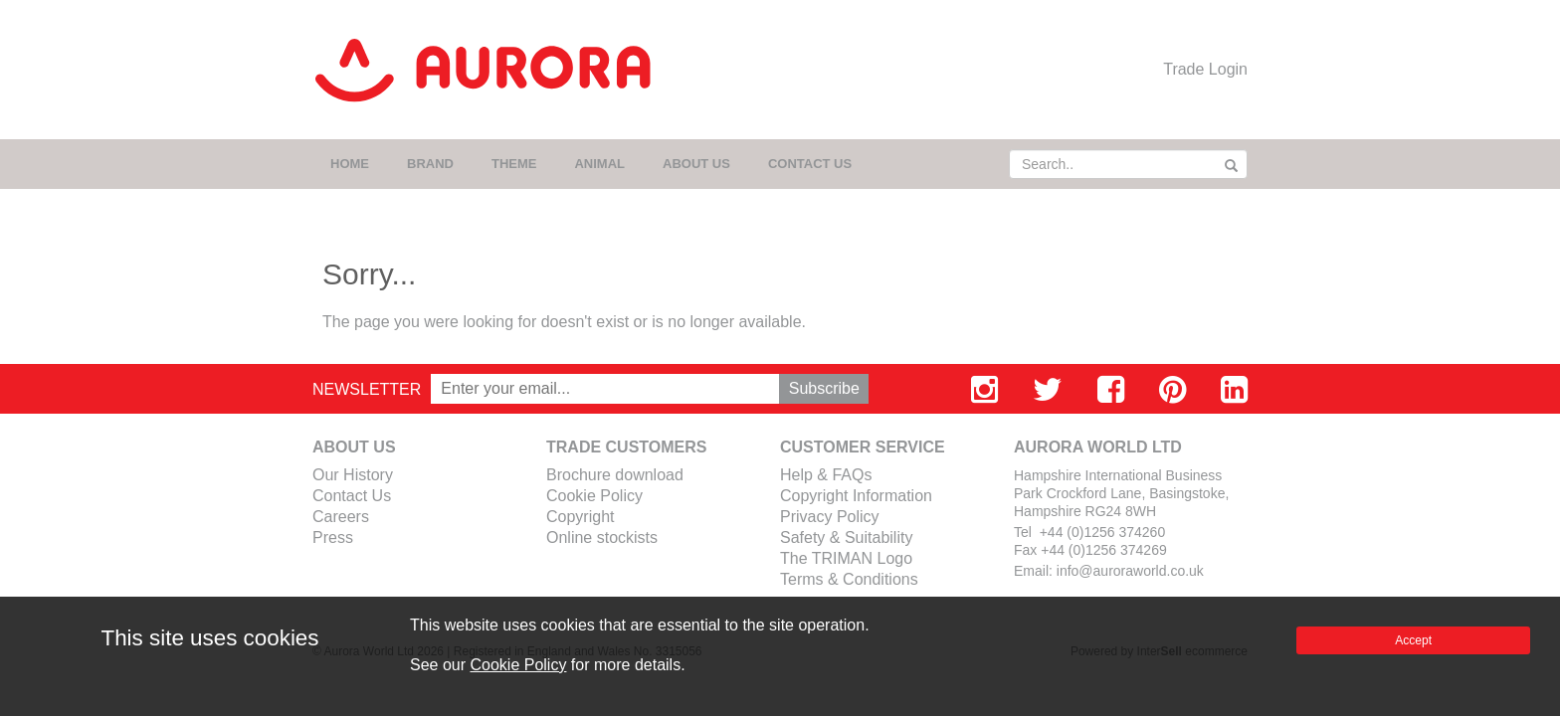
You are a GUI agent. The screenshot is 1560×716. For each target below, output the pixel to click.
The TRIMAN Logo (846, 558)
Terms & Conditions (849, 579)
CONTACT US (810, 163)
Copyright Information (856, 495)
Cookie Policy (594, 495)
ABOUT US (696, 163)
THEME (514, 163)
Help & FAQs (826, 474)
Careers (340, 516)
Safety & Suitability (846, 537)
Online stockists (602, 537)
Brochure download (614, 474)
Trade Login (1205, 69)
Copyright (580, 516)
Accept (1413, 640)
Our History (352, 474)
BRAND (430, 163)
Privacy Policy (829, 516)
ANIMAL (599, 163)
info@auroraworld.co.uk (1130, 571)
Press (332, 537)
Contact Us (351, 495)
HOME (349, 163)
